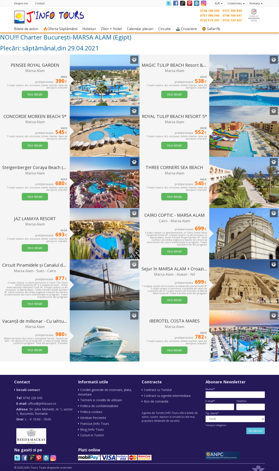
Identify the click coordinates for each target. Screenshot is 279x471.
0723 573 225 (209, 20)
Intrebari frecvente (93, 417)
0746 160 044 (209, 11)
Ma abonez (255, 431)
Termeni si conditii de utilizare (101, 400)
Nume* (210, 389)
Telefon (241, 401)
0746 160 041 (232, 15)
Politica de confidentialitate (99, 405)
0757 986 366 (209, 15)
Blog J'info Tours (92, 428)
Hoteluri (90, 28)
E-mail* (210, 401)
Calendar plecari (141, 28)
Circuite (165, 28)
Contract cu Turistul (158, 390)
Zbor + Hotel (112, 28)
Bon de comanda (156, 401)
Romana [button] (256, 3)
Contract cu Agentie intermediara (167, 395)
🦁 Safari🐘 (212, 28)
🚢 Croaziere (187, 28)
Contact (40, 3)
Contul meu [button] (236, 3)
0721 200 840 (232, 11)
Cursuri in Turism (92, 434)
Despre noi (21, 3)
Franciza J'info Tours (94, 422)
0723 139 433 (232, 20)
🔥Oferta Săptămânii (61, 28)
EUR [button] (219, 3)
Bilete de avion (27, 28)
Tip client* (212, 413)
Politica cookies (91, 411)
